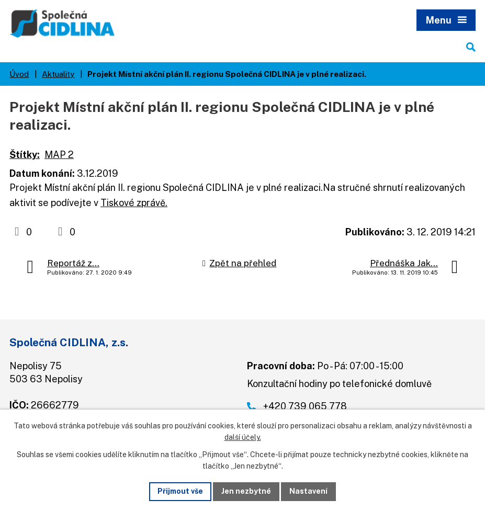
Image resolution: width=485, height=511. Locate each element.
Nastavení (308, 491)
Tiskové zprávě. (133, 202)
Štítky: (24, 154)
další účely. (242, 438)
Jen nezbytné (246, 491)
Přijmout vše (180, 491)
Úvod (19, 73)
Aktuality (58, 73)
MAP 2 (59, 154)
